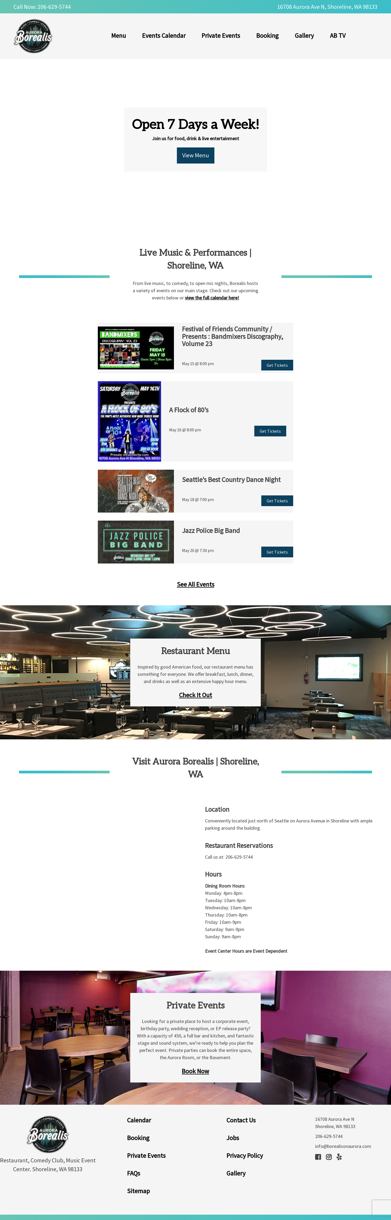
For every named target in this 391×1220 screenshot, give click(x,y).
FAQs (133, 1173)
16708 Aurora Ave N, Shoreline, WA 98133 (327, 6)
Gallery (304, 35)
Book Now (195, 1071)
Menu (118, 35)
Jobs (232, 1138)
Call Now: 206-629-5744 (42, 6)
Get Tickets (277, 365)
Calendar (139, 1120)
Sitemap (138, 1191)
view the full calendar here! (212, 298)
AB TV (337, 35)
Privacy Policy (244, 1155)
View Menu (195, 155)
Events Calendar (163, 35)
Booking (267, 35)
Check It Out (195, 695)
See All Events (195, 584)
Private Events (221, 35)
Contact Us (241, 1120)
